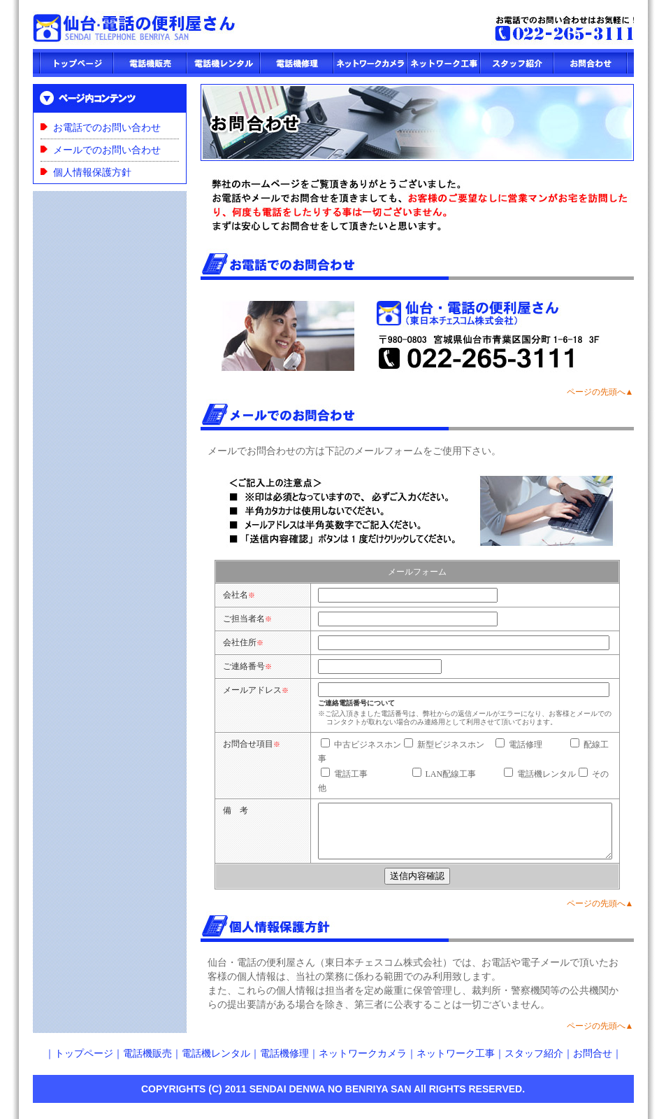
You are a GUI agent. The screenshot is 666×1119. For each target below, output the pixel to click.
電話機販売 (147, 1062)
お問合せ (592, 1062)
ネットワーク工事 (456, 1062)
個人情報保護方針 (92, 172)
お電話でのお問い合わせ (107, 127)
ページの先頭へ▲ (600, 392)
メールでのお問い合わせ (107, 150)
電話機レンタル (216, 1062)
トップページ (84, 1062)
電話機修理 (284, 1062)
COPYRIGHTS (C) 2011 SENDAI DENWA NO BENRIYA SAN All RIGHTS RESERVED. (333, 1098)
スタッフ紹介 (534, 1062)
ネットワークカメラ (363, 1062)
